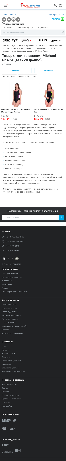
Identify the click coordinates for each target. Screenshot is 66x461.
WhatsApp (56, 19)
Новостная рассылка (10, 384)
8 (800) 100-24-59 (9, 15)
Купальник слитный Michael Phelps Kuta (48, 111)
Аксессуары (7, 281)
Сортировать (49, 70)
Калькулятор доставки (11, 315)
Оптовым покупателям (11, 361)
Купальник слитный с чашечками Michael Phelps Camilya (15, 111)
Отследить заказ (9, 305)
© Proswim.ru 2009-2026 (11, 264)
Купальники (7, 284)
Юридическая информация (13, 371)
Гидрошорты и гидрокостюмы (14, 292)
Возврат (5, 330)
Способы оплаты (9, 323)
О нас (4, 346)
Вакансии (6, 357)
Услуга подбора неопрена (12, 333)
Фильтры (17, 70)
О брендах (6, 402)
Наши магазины (9, 353)
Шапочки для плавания (12, 277)
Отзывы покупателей (11, 368)
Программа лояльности (12, 399)
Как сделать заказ (9, 308)
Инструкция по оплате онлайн (14, 326)
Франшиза (6, 364)
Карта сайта (7, 406)
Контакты (6, 350)
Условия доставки (9, 312)
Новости (5, 392)
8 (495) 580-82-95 (56, 15)
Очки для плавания (10, 274)
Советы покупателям (10, 395)
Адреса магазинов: (14, 24)
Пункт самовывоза (10, 319)
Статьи (5, 388)
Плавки (5, 288)
